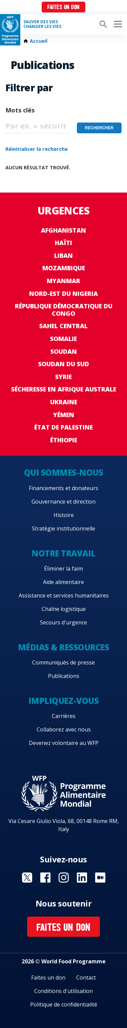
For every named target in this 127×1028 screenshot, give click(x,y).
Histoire (64, 515)
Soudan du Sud (63, 364)
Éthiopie (63, 440)
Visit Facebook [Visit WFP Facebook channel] (45, 877)
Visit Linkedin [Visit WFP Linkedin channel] (82, 877)
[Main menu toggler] (117, 24)
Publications (63, 676)
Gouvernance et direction (63, 501)
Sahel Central (63, 326)
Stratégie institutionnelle (63, 528)
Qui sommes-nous (63, 472)
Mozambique (63, 268)
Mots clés (20, 110)
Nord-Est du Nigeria (63, 293)
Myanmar (63, 281)
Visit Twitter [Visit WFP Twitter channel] (27, 877)
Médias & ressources (63, 647)
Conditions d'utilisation (63, 991)
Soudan (63, 351)
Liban (63, 255)
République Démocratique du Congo (63, 309)
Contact (86, 977)
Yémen (63, 415)
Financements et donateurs (63, 488)
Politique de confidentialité (63, 1004)
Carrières (64, 716)
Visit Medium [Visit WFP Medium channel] (100, 877)
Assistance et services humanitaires (64, 595)
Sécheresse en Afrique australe (63, 389)
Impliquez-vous (63, 700)
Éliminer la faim (63, 568)
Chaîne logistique (64, 609)
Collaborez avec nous (64, 729)
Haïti (63, 243)
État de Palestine (63, 427)
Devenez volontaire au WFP (64, 743)
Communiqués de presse (63, 662)
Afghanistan (63, 230)
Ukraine (63, 402)
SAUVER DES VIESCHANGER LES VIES (42, 24)
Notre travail (63, 553)
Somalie (63, 339)
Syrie (63, 377)
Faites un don (63, 7)
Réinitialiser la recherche (36, 148)
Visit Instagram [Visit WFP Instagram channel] (64, 877)
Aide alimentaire (63, 582)
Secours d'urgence (63, 622)
